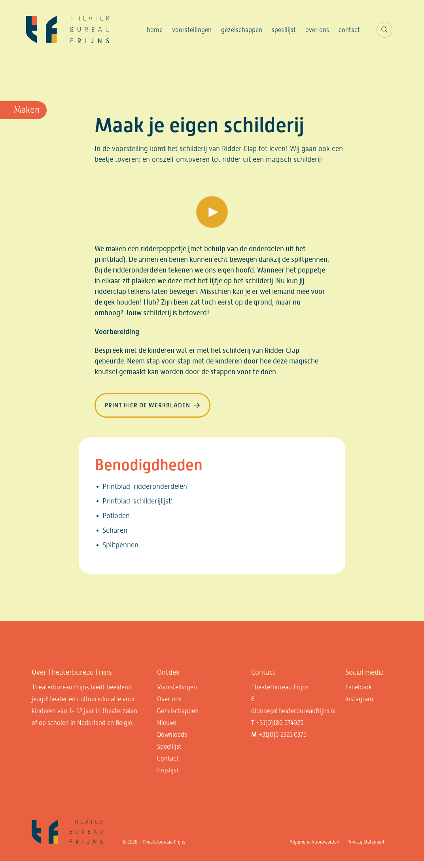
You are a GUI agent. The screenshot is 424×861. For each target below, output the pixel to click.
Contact (349, 30)
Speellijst (284, 30)
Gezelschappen (241, 30)
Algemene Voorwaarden (314, 842)
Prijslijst (168, 770)
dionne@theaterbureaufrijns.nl (293, 711)
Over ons (317, 30)
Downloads (172, 734)
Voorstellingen (192, 30)
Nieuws (167, 723)
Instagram (359, 699)
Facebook (358, 687)
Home (155, 30)
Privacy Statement (365, 842)
